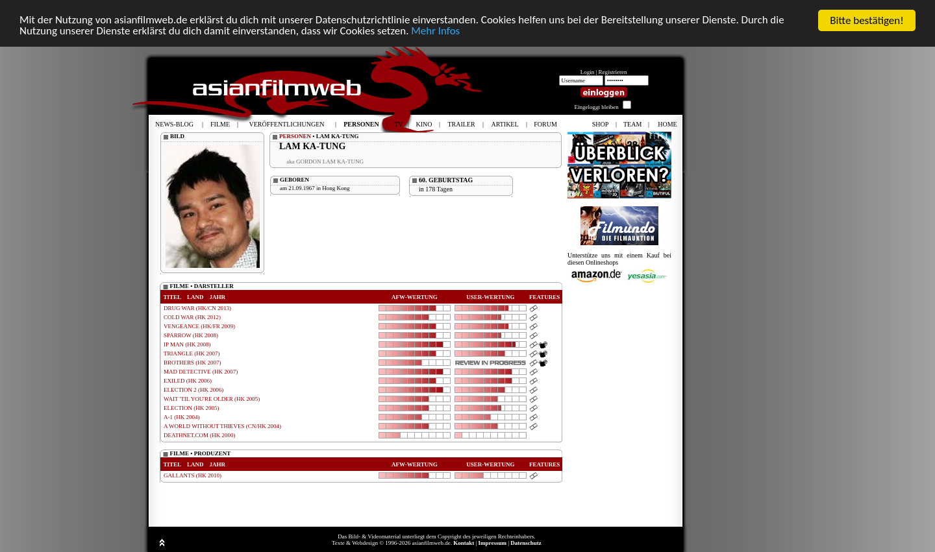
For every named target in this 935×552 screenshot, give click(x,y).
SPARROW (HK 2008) (191, 335)
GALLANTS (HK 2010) (192, 475)
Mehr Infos (436, 32)
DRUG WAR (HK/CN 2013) (197, 308)
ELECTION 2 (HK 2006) (193, 390)
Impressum (492, 543)
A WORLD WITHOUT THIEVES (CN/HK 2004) (222, 426)
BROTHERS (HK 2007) (192, 362)
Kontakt (463, 543)
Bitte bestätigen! (867, 20)
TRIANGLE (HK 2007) (191, 353)
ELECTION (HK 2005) (191, 408)
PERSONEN (295, 136)
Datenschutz (526, 543)
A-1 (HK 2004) (182, 417)
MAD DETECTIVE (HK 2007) (201, 371)
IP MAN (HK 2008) (187, 344)
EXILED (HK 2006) (188, 381)
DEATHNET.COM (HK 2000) (200, 435)
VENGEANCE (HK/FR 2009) (199, 326)
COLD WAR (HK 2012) (192, 317)
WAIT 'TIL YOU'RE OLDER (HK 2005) (212, 399)
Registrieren (613, 72)
